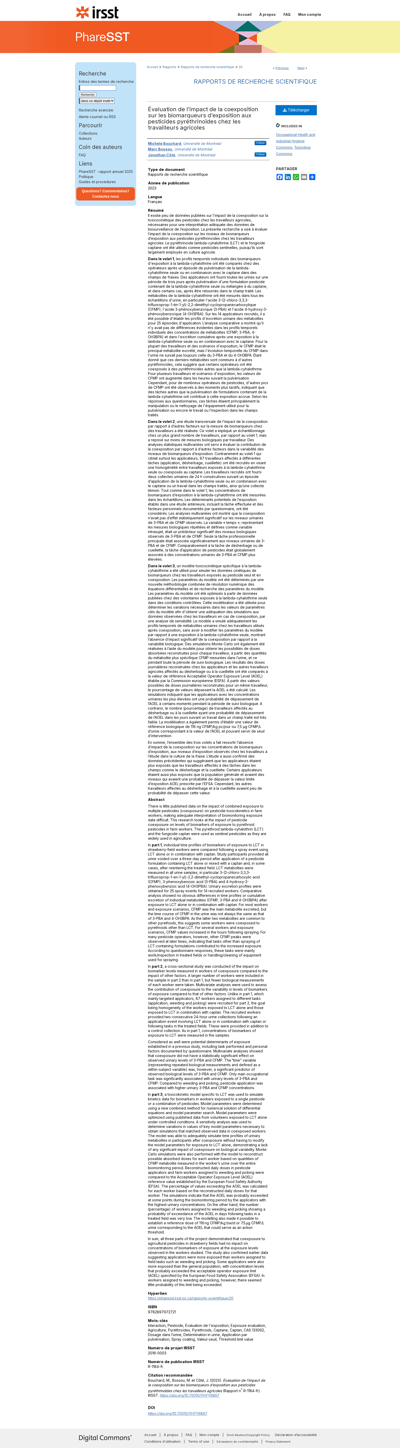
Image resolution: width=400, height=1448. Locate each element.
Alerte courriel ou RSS (97, 117)
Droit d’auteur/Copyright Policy (248, 1435)
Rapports (169, 67)
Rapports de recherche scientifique (207, 67)
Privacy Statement (278, 1441)
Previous (282, 68)
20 (241, 67)
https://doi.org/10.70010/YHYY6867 (189, 1395)
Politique (86, 176)
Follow (260, 142)
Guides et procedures (97, 182)
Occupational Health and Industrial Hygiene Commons (295, 141)
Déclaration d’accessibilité (296, 1435)
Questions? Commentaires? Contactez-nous (106, 193)
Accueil (152, 67)
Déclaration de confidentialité (237, 1441)
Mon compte (209, 1435)
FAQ (82, 155)
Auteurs (85, 138)
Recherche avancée (96, 110)
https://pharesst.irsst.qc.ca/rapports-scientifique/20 (190, 1298)
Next (301, 68)
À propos (171, 1435)
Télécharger (296, 110)
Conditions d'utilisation (162, 1441)
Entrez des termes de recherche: (106, 81)
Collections (88, 133)
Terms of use (198, 1441)
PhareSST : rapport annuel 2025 (106, 171)
